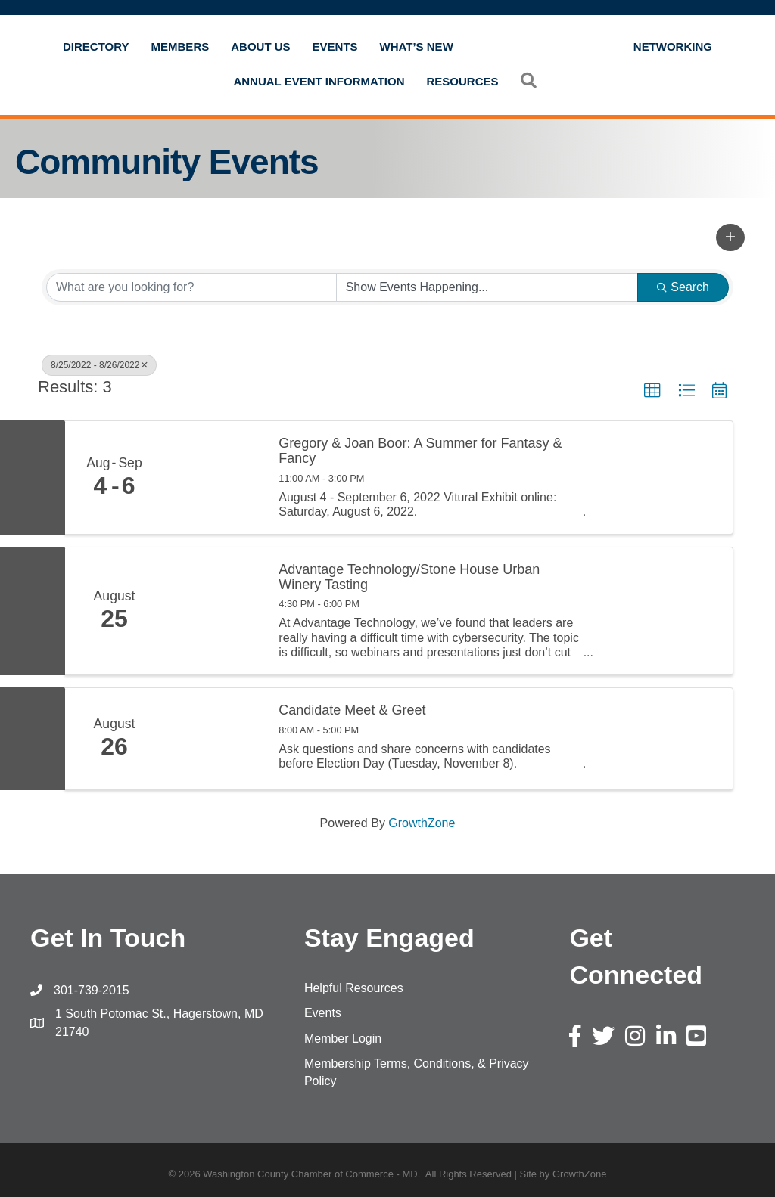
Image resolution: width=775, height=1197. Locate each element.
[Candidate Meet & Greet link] (213, 738)
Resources (463, 81)
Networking (672, 46)
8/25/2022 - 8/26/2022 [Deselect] (99, 365)
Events (335, 46)
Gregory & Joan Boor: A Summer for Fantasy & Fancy (420, 451)
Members (180, 46)
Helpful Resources (353, 987)
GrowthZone (421, 823)
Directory (96, 46)
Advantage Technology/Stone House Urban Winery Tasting (409, 577)
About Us (260, 46)
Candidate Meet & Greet (352, 710)
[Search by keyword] (191, 287)
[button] (730, 237)
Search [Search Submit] (683, 287)
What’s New (416, 46)
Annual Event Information (318, 81)
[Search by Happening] (487, 287)
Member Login (342, 1038)
